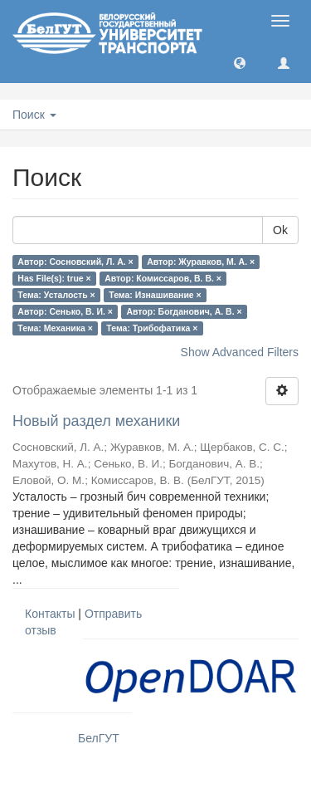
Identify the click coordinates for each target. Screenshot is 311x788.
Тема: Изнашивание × (155, 295)
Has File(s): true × (53, 278)
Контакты (50, 613)
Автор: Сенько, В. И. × (65, 311)
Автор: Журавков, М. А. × (201, 262)
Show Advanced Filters (240, 352)
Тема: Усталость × (56, 295)
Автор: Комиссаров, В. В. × (162, 278)
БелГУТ (98, 738)
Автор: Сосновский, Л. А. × (75, 262)
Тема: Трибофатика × (151, 328)
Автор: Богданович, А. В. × (183, 311)
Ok (280, 230)
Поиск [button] (34, 114)
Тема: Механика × (55, 328)
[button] (240, 62)
